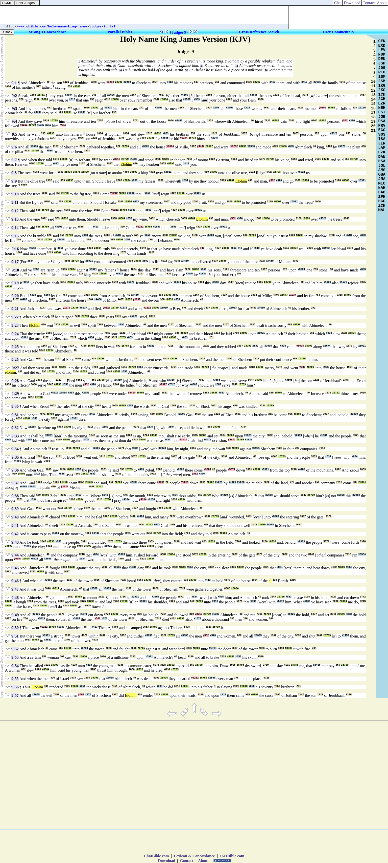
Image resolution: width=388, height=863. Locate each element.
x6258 (32, 248)
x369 (363, 235)
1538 (261, 656)
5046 (56, 159)
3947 (43, 541)
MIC (382, 183)
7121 (318, 159)
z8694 (235, 588)
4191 (173, 618)
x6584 (362, 554)
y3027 (183, 439)
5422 (334, 567)
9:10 (15, 194)
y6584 (17, 558)
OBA (382, 174)
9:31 (15, 415)
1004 (8, 86)
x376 (352, 120)
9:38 (15, 496)
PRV (382, 125)
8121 (129, 435)
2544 (116, 384)
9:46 (15, 581)
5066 (189, 648)
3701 (136, 120)
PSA (382, 121)
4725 (266, 678)
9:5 (14, 134)
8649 (134, 414)
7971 (57, 324)
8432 (102, 635)
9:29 (15, 393)
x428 (247, 107)
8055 (184, 218)
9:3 (14, 108)
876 (184, 308)
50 (186, 70)
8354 (76, 371)
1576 (123, 252)
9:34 (15, 449)
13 (373, 95)
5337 (215, 261)
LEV (382, 50)
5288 (120, 665)
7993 (130, 261)
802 (271, 618)
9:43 (15, 542)
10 (373, 82)
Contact (369, 3)
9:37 (15, 483)
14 (373, 99)
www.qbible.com (32, 26)
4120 (74, 665)
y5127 (106, 308)
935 (43, 133)
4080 (295, 261)
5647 (251, 380)
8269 (74, 405)
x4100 (184, 95)
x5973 (341, 146)
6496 (34, 384)
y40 (202, 248)
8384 (96, 193)
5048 (177, 261)
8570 (211, 201)
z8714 (49, 350)
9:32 (15, 428)
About (382, 3)
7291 (64, 516)
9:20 (15, 296)
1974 (279, 367)
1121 (66, 82)
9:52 (15, 649)
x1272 (123, 308)
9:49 (15, 615)
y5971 (231, 469)
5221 (143, 546)
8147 (311, 554)
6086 (36, 172)
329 (122, 227)
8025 (233, 665)
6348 (314, 120)
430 (135, 163)
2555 (49, 333)
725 (95, 524)
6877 (227, 580)
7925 (195, 435)
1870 (349, 346)
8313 (281, 648)
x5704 (275, 516)
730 (150, 239)
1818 (217, 333)
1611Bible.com (232, 856)
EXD (382, 45)
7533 (223, 656)
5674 (166, 358)
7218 (189, 159)
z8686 (283, 146)
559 (70, 86)
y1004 (170, 146)
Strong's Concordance (47, 32)
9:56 (15, 687)
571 (136, 235)
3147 (53, 138)
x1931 (81, 112)
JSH (382, 63)
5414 (46, 120)
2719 (266, 665)
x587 (218, 384)
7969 (102, 316)
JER (382, 143)
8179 (199, 456)
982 (295, 358)
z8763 (64, 482)
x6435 (316, 665)
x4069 (193, 384)
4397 (77, 414)
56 (266, 70)
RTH (382, 72)
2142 (156, 99)
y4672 (231, 439)
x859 (147, 193)
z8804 (164, 99)
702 (297, 448)
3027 (151, 252)
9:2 (14, 96)
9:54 (15, 666)
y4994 (142, 499)
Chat (337, 3)
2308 (119, 180)
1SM (382, 77)
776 (292, 482)
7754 (30, 601)
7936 (267, 120)
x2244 (214, 138)
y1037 (292, 295)
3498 (143, 138)
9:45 (15, 568)
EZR (382, 103)
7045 (277, 694)
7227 (172, 516)
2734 (263, 405)
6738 (332, 235)
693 (118, 346)
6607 (174, 456)
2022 (212, 159)
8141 (118, 316)
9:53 (15, 657)
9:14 (15, 228)
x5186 (362, 107)
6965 (64, 269)
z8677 (209, 146)
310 (355, 107)
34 (236, 66)
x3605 (317, 82)
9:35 (15, 457)
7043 (109, 371)
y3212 (110, 82)
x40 (240, 248)
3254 (81, 482)
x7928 (171, 384)
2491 (249, 516)
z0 (213, 469)
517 (196, 82)
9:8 (14, 173)
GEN (382, 41)
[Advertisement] (144, 14)
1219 (124, 367)
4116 (36, 605)
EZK (382, 152)
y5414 (132, 392)
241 (94, 95)
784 (18, 239)
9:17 (15, 262)
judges (96, 26)
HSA (382, 161)
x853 (216, 107)
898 (290, 324)
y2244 (184, 138)
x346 (105, 495)
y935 (302, 367)
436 (363, 146)
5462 (319, 635)
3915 (90, 427)
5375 (262, 159)
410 (274, 580)
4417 (67, 571)
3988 (72, 499)
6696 (19, 418)
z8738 (192, 138)
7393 (133, 656)
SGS (382, 134)
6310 (150, 495)
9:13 (15, 219)
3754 (173, 367)
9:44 (15, 555)
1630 (234, 159)
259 (92, 99)
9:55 (15, 679)
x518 (72, 99)
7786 (77, 316)
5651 (78, 358)
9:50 (15, 628)
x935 (326, 367)
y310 (63, 125)
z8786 (294, 665)
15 (373, 104)
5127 (106, 516)
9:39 (15, 509)
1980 (60, 172)
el (270, 581)
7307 (100, 324)
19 (373, 122)
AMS (382, 170)
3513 (223, 180)
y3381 (207, 469)
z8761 (41, 95)
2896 (209, 95)
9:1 (14, 83)
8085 (32, 163)
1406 (67, 639)
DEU (382, 59)
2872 (266, 482)
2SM (382, 81)
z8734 (181, 499)
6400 (103, 656)
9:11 (14, 202)
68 (364, 133)
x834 (50, 150)
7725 (67, 686)
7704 (95, 367)
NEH (382, 108)
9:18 (15, 270)
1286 (293, 580)
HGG (382, 201)
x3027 (248, 439)
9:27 (15, 368)
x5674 (327, 346)
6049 (92, 486)
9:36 (15, 470)
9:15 (15, 236)
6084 (126, 133)
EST (382, 112)
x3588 (187, 99)
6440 (253, 308)
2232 (33, 571)
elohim (10, 372)
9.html (110, 26)
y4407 (200, 146)
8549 (143, 248)
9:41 (15, 525)
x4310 (118, 380)
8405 (115, 627)
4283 (88, 533)
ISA (382, 139)
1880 (161, 180)
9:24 (15, 334)
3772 (363, 597)
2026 (149, 133)
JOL (382, 166)
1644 (142, 524)
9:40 (15, 517)
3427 (207, 308)
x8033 (233, 308)
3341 (333, 614)
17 (373, 113)
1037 (193, 146)
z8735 (150, 138)
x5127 (83, 308)
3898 (67, 261)
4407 (276, 295)
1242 (92, 435)
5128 (338, 180)
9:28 (15, 381)
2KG (382, 90)
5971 (105, 392)
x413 (170, 82)
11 (373, 86)
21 (373, 130)
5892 (98, 405)
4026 (96, 580)
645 (125, 495)
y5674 (300, 346)
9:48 (15, 598)
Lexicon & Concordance (194, 856)
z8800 (76, 86)
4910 (37, 99)
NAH (382, 188)
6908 (227, 588)
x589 (197, 99)
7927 (155, 82)
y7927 (163, 384)
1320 (261, 99)
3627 (163, 665)
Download (352, 3)
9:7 (14, 160)
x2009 (181, 414)
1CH (382, 94)
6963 (294, 159)
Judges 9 (178, 32)
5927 (70, 597)
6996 (81, 138)
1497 (240, 346)
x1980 (127, 82)
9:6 (14, 147)
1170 (210, 120)
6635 (363, 392)
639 (235, 405)
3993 (47, 461)
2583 (146, 627)
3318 (40, 239)
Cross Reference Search (259, 32)
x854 (171, 427)
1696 (249, 82)
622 (118, 146)
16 (373, 108)
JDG (382, 68)
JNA (382, 179)
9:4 (14, 121)
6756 (123, 597)
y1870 (64, 486)
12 (373, 90)
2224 (146, 435)
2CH (382, 99)
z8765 (122, 337)
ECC (382, 130)
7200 (63, 469)
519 (81, 273)
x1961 (49, 435)
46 (120, 70)
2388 (107, 337)
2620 (292, 235)
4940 (342, 82)
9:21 (15, 309)
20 (373, 126)
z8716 (35, 150)
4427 (275, 146)
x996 (121, 324)
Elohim (126, 164)
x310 (48, 125)
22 (114, 66)
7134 (307, 597)
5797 (68, 635)
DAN (382, 157)
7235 (328, 392)
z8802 (322, 120)
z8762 (256, 82)
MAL (382, 210)
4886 (126, 172)
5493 (206, 392)
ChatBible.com (156, 856)
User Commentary (338, 32)
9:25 (15, 347)
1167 (133, 95)
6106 (229, 99)
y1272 (66, 308)
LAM (382, 148)
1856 (132, 669)
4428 (329, 146)
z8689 (164, 694)
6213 (90, 248)
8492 (152, 218)
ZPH (382, 197)
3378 (94, 82)
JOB (382, 117)
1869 (197, 367)
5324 (27, 150)
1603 (39, 358)
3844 (177, 239)
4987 (167, 201)
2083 (8, 384)
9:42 (15, 534)
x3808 (288, 380)
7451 (84, 324)
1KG (382, 85)
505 (232, 618)
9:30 (15, 406)
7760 (236, 333)
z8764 (191, 218)
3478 (152, 316)
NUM (382, 54)
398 (112, 239)
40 (48, 82)
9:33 (15, 436)
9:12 (15, 211)
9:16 (15, 249)
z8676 (76, 172)
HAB (382, 192)
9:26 (15, 359)
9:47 (15, 589)
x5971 (265, 469)
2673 (110, 541)
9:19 (15, 283)
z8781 (99, 486)
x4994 (69, 95)
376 (21, 99)
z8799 (118, 82)
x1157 (345, 635)
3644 (88, 605)
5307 (207, 516)
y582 (345, 120)
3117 (156, 269)
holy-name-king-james (68, 26)
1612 (97, 210)
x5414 (63, 392)
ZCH (382, 206)
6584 (222, 435)
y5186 (322, 107)
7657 (363, 95)
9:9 (14, 181)
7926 (172, 601)
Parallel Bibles (120, 32)
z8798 (40, 163)
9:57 (15, 695)
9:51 (15, 636)
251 (217, 82)
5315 (164, 261)
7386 (291, 120)
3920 (175, 567)
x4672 (207, 439)
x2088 (215, 282)
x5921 (108, 107)
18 (373, 117)
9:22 (15, 317)
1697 (266, 107)
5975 (158, 159)
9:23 (15, 325)
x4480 (178, 120)
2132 (252, 172)
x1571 (343, 282)
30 (201, 66)
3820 (300, 107)
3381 (249, 469)
